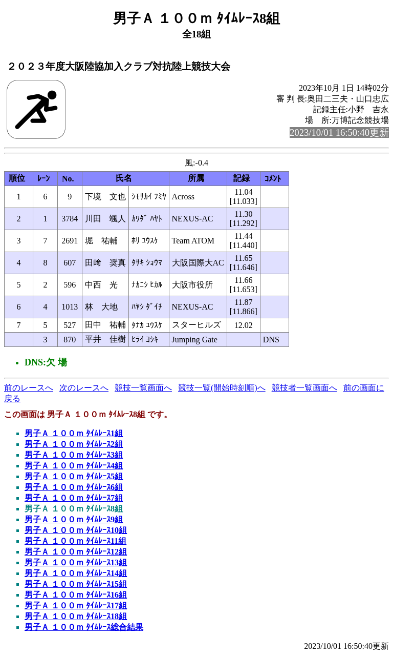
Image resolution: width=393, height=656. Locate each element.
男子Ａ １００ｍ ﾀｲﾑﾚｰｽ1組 (74, 433)
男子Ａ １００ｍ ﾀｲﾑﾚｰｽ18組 (76, 616)
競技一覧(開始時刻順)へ (222, 387)
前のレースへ (28, 387)
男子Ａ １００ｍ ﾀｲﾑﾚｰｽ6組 (74, 487)
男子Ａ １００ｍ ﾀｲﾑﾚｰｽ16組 (76, 594)
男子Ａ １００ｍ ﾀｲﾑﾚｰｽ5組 (74, 476)
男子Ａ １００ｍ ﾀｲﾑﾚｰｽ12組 (76, 551)
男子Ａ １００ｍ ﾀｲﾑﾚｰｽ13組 (76, 562)
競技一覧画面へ (143, 387)
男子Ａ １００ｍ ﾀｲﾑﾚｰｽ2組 (74, 444)
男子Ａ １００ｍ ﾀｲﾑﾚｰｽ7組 (74, 498)
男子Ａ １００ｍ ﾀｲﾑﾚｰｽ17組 (76, 605)
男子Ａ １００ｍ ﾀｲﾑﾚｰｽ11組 (75, 541)
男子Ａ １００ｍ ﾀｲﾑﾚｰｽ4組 (74, 465)
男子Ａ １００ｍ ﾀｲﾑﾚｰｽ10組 (76, 530)
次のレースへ (83, 387)
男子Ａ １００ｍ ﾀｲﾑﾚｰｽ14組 (76, 573)
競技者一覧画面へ (304, 387)
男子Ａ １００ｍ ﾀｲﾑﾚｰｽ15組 (76, 584)
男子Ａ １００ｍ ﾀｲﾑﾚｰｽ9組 (74, 519)
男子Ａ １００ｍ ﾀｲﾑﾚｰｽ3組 (74, 454)
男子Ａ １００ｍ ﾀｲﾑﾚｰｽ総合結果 (84, 627)
